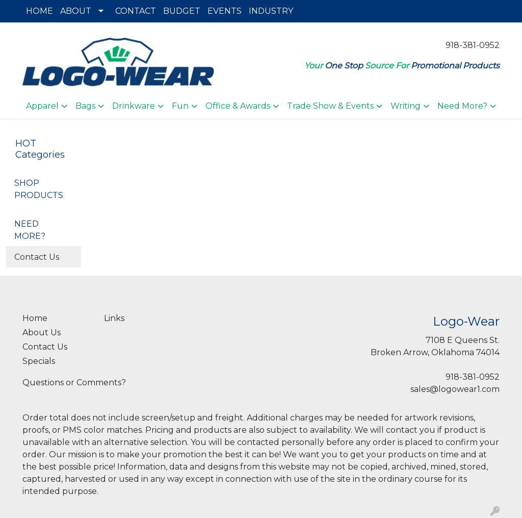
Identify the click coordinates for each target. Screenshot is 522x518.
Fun (180, 106)
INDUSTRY (271, 11)
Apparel (42, 106)
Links (114, 318)
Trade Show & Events (330, 106)
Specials (38, 361)
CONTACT (135, 11)
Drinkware (133, 106)
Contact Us (36, 257)
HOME (39, 11)
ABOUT (75, 11)
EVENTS (224, 11)
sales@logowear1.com (455, 389)
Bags (85, 106)
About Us (41, 332)
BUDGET (181, 11)
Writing (405, 106)
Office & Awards (237, 106)
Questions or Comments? (74, 382)
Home (34, 318)
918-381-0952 (473, 45)
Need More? (462, 106)
